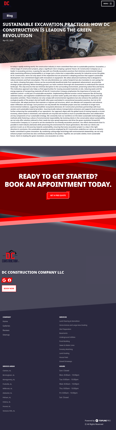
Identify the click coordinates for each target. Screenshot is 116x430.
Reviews (6, 330)
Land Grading (64, 353)
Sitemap (6, 335)
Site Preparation (65, 329)
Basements (63, 333)
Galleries (6, 326)
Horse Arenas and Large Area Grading (73, 325)
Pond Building (64, 341)
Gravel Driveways (65, 361)
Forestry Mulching (66, 349)
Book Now (9, 288)
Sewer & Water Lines (67, 345)
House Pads (63, 357)
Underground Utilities (67, 337)
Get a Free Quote (58, 195)
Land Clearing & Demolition (69, 321)
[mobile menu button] (108, 3)
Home (5, 321)
